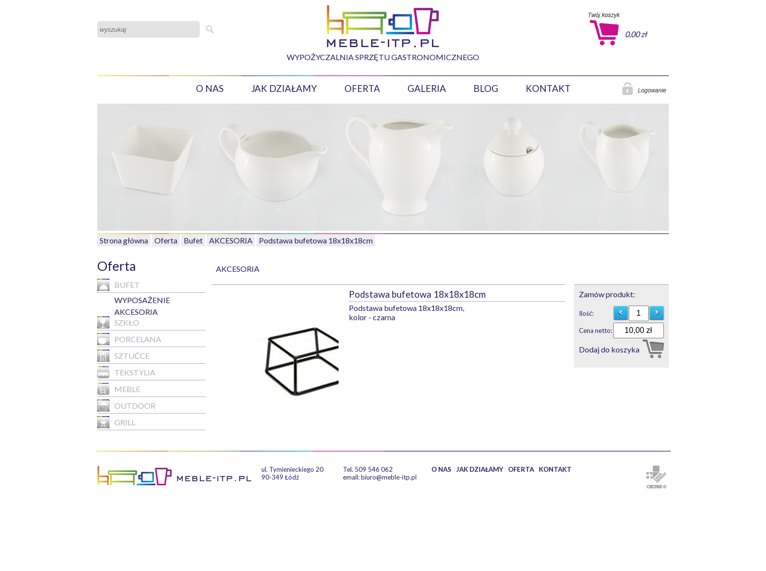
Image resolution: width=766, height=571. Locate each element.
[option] (280, 350)
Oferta (165, 240)
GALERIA (426, 88)
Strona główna (124, 240)
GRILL (116, 422)
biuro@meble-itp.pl (389, 477)
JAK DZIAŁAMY (284, 88)
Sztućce (123, 356)
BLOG (485, 88)
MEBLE (118, 389)
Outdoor (126, 405)
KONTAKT (548, 88)
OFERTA (362, 88)
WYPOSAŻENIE (142, 300)
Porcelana (129, 339)
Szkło (118, 322)
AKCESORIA (231, 240)
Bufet (193, 240)
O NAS (210, 88)
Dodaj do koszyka (609, 349)
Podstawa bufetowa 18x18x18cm (316, 240)
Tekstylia (126, 372)
